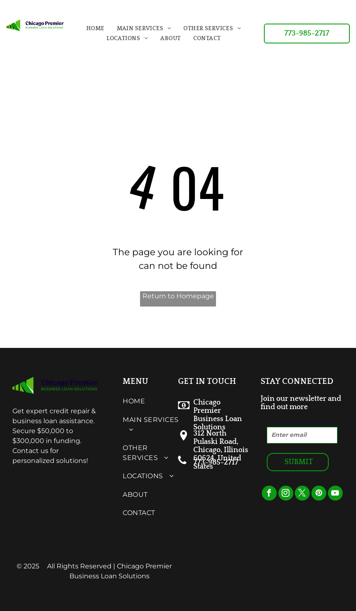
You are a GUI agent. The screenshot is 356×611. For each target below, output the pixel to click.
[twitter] (302, 494)
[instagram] (285, 494)
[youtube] (335, 494)
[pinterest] (318, 494)
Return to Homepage (178, 296)
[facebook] (269, 494)
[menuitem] (95, 29)
